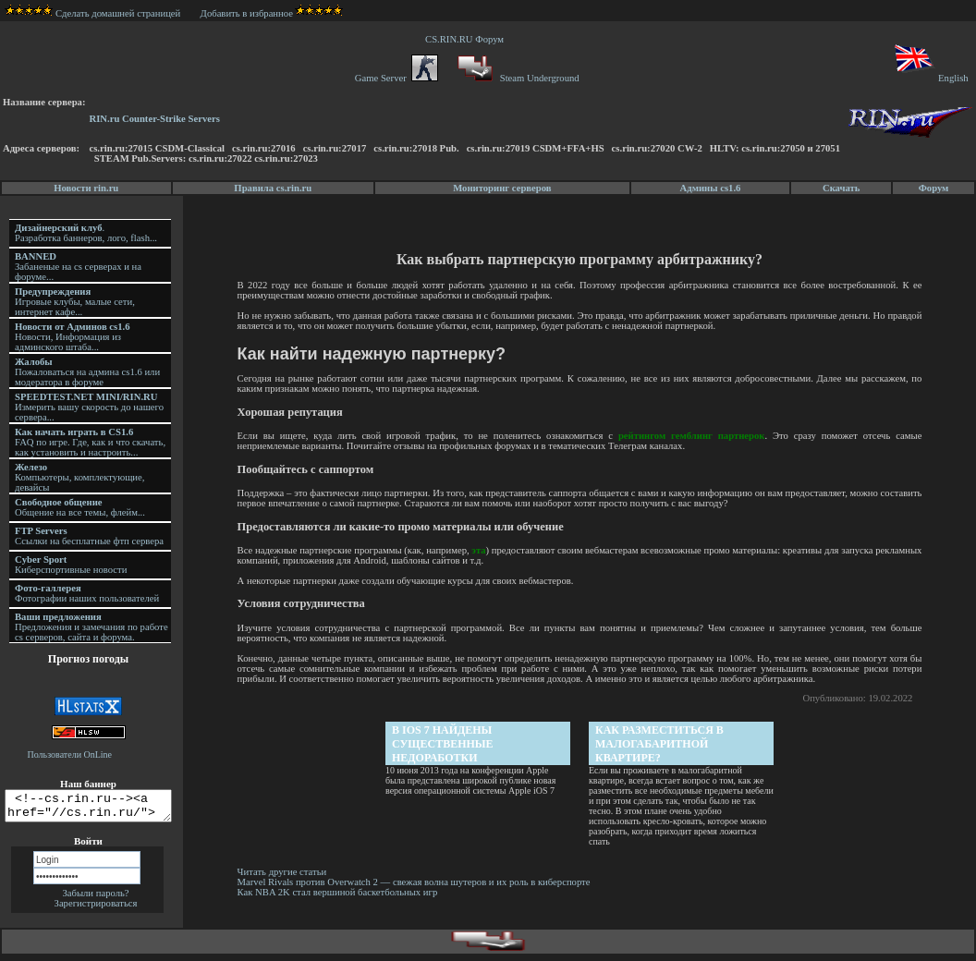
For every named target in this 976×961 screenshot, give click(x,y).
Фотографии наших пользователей (87, 593)
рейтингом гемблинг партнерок (692, 436)
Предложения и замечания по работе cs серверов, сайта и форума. (91, 627)
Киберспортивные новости (71, 564)
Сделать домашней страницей (93, 13)
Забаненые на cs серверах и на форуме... (78, 266)
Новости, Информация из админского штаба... (72, 337)
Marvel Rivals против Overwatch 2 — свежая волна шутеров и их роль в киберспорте (418, 882)
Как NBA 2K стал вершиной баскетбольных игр (340, 892)
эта (499, 550)
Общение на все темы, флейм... (80, 507)
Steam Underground (516, 78)
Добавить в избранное (247, 13)
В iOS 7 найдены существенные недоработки (443, 744)
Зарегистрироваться (96, 909)
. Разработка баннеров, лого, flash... (86, 233)
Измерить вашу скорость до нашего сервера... (89, 407)
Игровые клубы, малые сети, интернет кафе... (75, 301)
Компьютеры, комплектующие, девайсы (79, 477)
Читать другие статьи (285, 872)
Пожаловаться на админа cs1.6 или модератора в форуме (87, 372)
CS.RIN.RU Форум (466, 39)
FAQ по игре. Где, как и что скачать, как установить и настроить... (90, 442)
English (930, 78)
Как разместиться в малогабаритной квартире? (660, 744)
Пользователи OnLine (70, 754)
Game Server (396, 78)
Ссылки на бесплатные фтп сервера (89, 536)
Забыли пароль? (95, 899)
